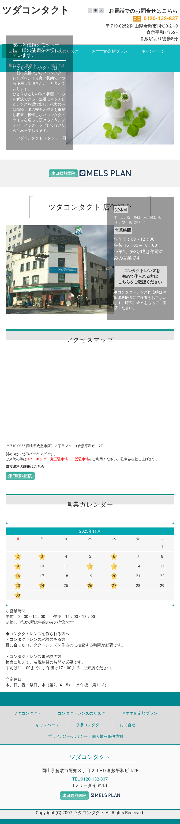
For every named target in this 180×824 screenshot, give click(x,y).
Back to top (90, 699)
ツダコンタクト (35, 10)
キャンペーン (153, 51)
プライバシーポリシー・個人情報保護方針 (86, 736)
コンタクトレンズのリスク (81, 713)
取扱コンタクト (89, 724)
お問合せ (127, 724)
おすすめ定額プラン (110, 51)
